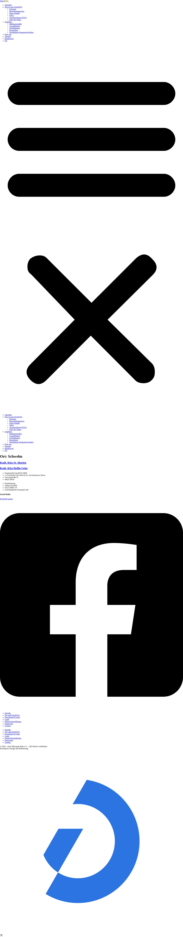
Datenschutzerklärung (13, 722)
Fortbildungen (14, 28)
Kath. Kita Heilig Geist (14, 468)
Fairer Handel (14, 13)
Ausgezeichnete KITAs (18, 18)
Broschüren (13, 30)
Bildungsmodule (15, 24)
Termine (8, 37)
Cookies (8, 726)
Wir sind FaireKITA (12, 715)
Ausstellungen (14, 26)
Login (7, 719)
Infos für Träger (15, 20)
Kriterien (12, 9)
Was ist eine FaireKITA (13, 7)
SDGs (11, 16)
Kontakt (8, 713)
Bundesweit (9, 39)
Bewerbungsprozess (16, 11)
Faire (4, 1)
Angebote (8, 22)
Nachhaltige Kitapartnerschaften (21, 32)
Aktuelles (8, 5)
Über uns (8, 34)
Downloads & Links (12, 717)
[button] (91, 228)
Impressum (9, 724)
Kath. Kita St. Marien (13, 462)
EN (6, 41)
